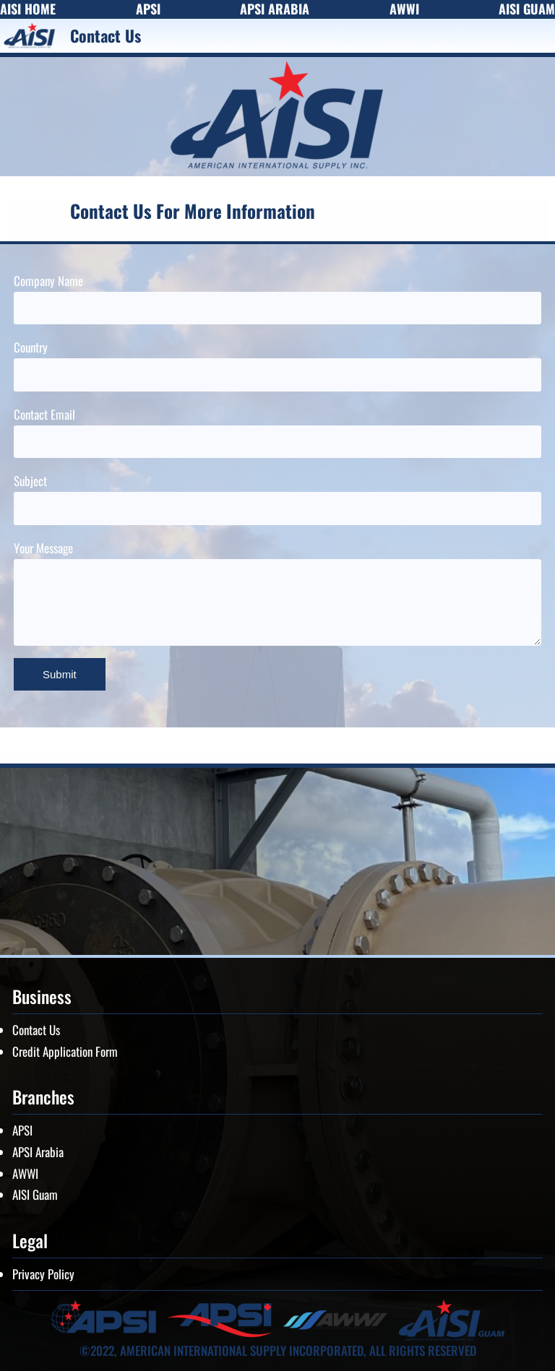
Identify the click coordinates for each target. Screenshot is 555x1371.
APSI (22, 1130)
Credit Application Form (65, 1051)
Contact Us (36, 1030)
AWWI (25, 1173)
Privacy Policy (43, 1274)
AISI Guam (35, 1194)
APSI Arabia (38, 1152)
